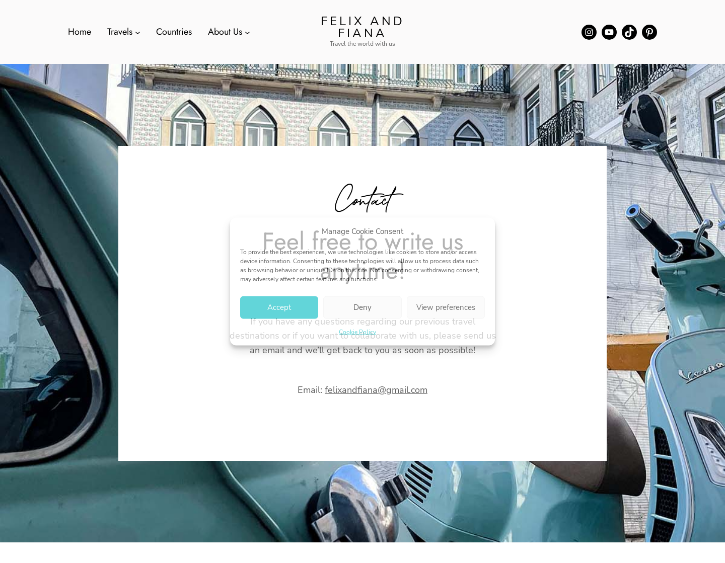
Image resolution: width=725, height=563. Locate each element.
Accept (279, 307)
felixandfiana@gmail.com (376, 390)
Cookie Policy (357, 332)
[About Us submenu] (247, 32)
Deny (362, 307)
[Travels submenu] (137, 32)
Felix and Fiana (363, 27)
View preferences (445, 307)
